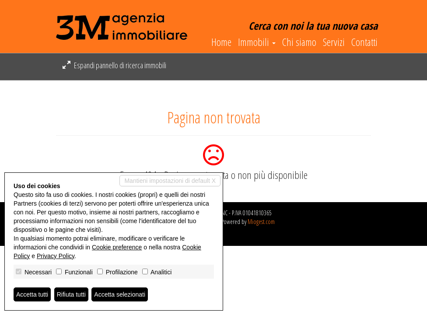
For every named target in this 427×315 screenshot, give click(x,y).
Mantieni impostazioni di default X (170, 180)
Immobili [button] (257, 42)
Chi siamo (299, 42)
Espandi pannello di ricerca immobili (114, 65)
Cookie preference (117, 247)
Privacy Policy (55, 255)
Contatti (364, 42)
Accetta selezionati (119, 294)
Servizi (334, 42)
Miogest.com (261, 221)
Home (221, 42)
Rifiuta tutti (71, 294)
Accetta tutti (32, 294)
